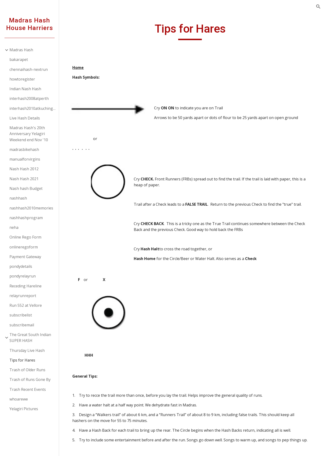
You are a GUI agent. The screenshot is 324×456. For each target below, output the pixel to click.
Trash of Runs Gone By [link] (30, 379)
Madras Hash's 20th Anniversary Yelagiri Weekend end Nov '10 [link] (28, 133)
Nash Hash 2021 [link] (24, 178)
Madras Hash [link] (21, 49)
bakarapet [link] (18, 59)
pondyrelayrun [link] (22, 276)
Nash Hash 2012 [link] (24, 168)
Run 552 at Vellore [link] (25, 305)
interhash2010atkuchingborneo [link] (32, 108)
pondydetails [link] (20, 266)
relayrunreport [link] (22, 295)
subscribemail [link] (21, 325)
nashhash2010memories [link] (31, 208)
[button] (318, 6)
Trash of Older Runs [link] (27, 369)
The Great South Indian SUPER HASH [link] (30, 337)
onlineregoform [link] (23, 247)
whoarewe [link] (18, 399)
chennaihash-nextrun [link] (28, 69)
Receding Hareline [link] (25, 286)
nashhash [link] (18, 198)
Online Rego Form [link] (25, 237)
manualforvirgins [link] (24, 159)
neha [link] (13, 227)
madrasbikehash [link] (24, 149)
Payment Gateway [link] (25, 256)
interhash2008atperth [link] (29, 98)
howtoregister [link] (22, 79)
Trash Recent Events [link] (27, 389)
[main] (191, 31)
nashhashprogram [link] (26, 217)
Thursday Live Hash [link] (27, 350)
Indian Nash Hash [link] (25, 88)
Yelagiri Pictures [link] (23, 408)
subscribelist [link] (20, 315)
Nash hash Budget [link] (26, 188)
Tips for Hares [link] (22, 360)
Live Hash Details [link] (24, 118)
